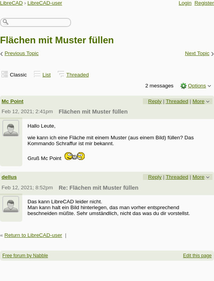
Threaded (77, 75)
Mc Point (12, 101)
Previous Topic (22, 53)
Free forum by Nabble (25, 255)
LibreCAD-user (44, 3)
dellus (9, 177)
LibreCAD (11, 3)
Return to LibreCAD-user (33, 235)
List (47, 75)
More (199, 101)
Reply (154, 101)
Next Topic (197, 53)
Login (185, 3)
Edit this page (197, 255)
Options (197, 86)
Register (204, 3)
